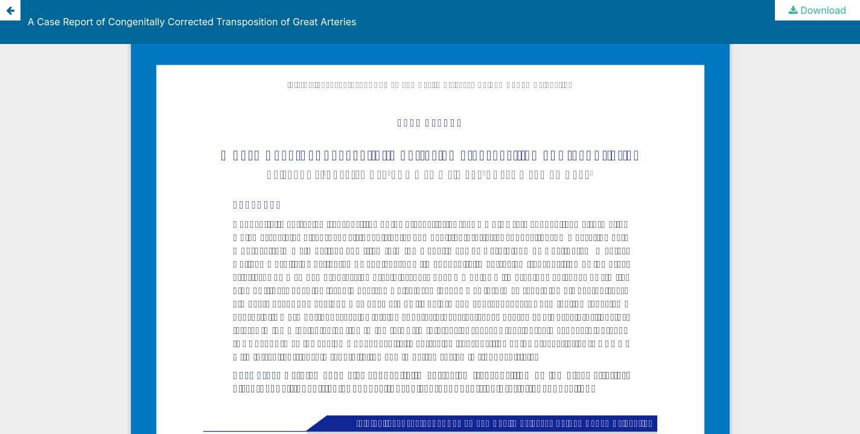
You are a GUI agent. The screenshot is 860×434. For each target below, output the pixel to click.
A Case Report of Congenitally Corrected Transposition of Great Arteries (192, 22)
